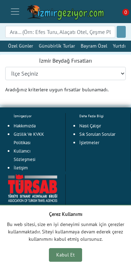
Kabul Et (65, 255)
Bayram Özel (94, 45)
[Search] (60, 32)
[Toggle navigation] (15, 12)
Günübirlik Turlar (57, 45)
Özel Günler (20, 45)
